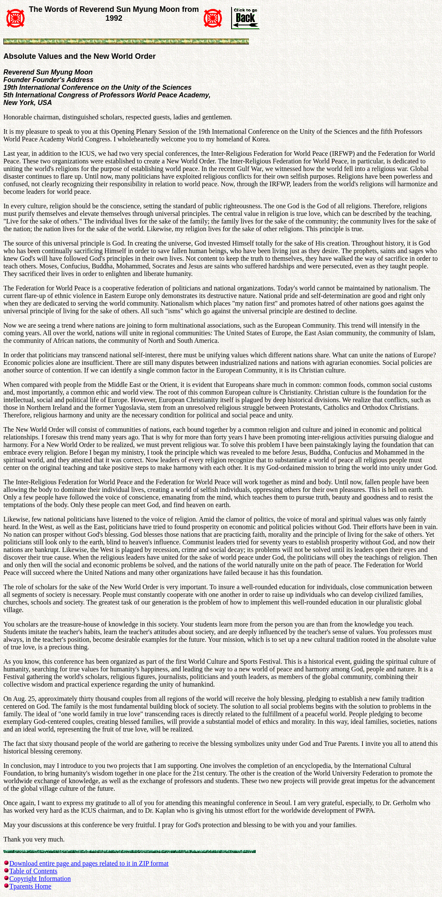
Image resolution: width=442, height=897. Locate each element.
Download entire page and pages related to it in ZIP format (89, 863)
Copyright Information (40, 878)
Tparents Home (30, 886)
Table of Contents (33, 871)
